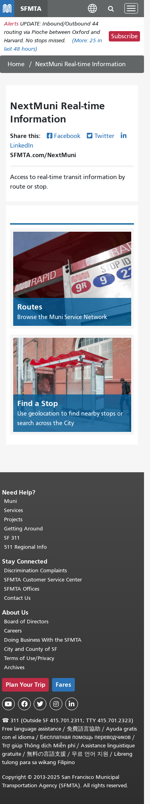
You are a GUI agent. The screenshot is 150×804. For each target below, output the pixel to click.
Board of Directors (26, 621)
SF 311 (12, 537)
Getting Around (23, 528)
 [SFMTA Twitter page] (40, 704)
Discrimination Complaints (35, 570)
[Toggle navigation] (131, 8)
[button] (92, 8)
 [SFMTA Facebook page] (24, 704)
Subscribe (124, 36)
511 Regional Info (25, 547)
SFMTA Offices (21, 588)
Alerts (11, 23)
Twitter (104, 136)
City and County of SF (30, 649)
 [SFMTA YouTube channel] (8, 704)
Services (13, 510)
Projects (13, 519)
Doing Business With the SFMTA (43, 639)
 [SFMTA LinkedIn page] (71, 704)
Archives (14, 667)
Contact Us (17, 598)
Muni (10, 501)
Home (16, 64)
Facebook (67, 136)
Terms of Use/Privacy (29, 658)
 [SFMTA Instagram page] (56, 704)
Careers (13, 630)
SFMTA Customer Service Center (43, 579)
